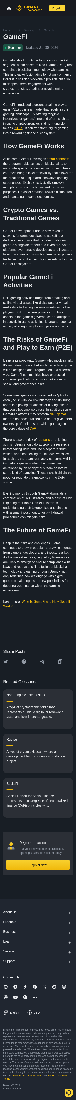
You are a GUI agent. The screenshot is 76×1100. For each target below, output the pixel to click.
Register (57, 8)
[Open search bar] (45, 8)
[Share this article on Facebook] (23, 661)
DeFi (33, 428)
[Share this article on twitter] (5, 661)
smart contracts (58, 159)
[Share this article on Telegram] (42, 661)
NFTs (18, 128)
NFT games (58, 414)
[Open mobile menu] (70, 8)
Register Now (37, 865)
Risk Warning (35, 1075)
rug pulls (44, 439)
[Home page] (29, 8)
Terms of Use (19, 1075)
